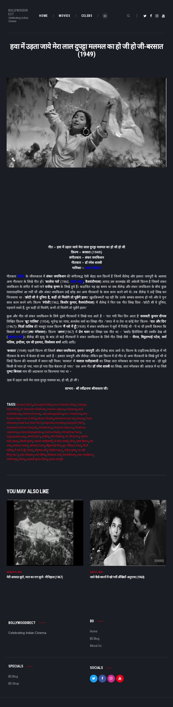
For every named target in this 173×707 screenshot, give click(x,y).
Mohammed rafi (65, 418)
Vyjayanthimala (16, 436)
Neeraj (80, 418)
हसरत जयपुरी (56, 459)
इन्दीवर (45, 436)
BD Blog (94, 639)
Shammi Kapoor (63, 427)
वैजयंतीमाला (69, 455)
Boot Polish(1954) (64, 404)
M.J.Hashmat (73, 413)
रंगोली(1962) (56, 450)
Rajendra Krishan (54, 422)
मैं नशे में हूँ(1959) (23, 450)
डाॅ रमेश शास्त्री (61, 441)
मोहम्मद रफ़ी (40, 450)
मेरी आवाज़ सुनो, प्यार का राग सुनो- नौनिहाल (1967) (35, 577)
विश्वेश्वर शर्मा (54, 455)
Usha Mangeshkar (31, 432)
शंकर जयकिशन (85, 455)
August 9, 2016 (14, 573)
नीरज (72, 441)
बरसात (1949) (21, 445)
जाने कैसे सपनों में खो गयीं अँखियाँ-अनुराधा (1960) (117, 577)
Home (93, 632)
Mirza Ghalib (45, 418)
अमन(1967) (34, 436)
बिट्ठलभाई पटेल (53, 445)
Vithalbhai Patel (71, 432)
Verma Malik (52, 432)
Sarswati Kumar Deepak (22, 427)
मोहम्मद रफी (15, 337)
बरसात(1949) (37, 445)
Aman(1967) (24, 404)
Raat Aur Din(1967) (30, 422)
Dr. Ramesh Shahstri (33, 409)
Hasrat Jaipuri (56, 409)
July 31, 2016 (96, 573)
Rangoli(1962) (75, 422)
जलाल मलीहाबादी (43, 441)
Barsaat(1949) (42, 404)
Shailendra (45, 427)
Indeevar (71, 409)
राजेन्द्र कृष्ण (70, 450)
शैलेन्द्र (20, 276)
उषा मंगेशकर (57, 436)
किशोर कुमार (26, 441)
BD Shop (13, 684)
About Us (96, 646)
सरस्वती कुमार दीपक (37, 459)
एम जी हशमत (72, 436)
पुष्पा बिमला (82, 441)
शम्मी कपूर (76, 282)
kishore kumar (31, 413)
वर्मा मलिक (40, 455)
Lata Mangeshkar (52, 413)
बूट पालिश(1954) (72, 445)
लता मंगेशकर (93, 268)
